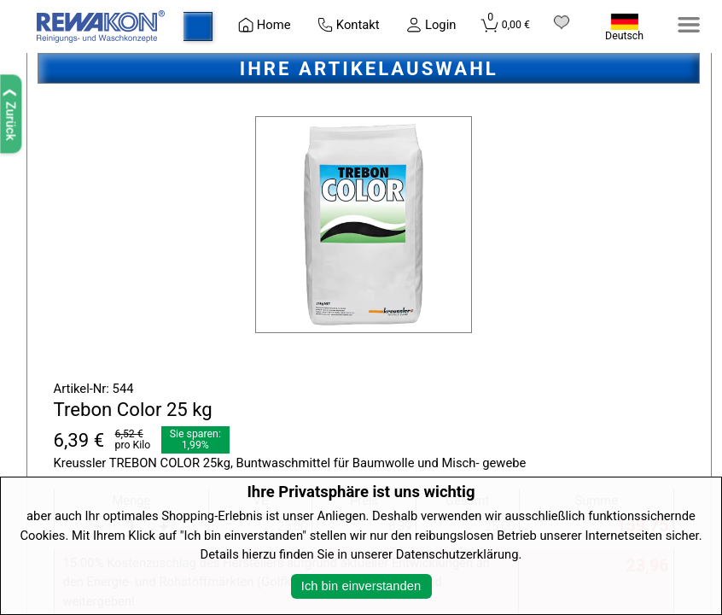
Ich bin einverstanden (361, 586)
